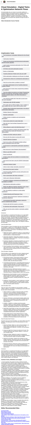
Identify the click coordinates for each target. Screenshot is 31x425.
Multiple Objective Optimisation (10, 112)
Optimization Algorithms (8, 58)
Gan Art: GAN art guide (6, 419)
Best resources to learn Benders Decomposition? (14, 149)
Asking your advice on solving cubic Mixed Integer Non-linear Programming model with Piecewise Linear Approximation (15, 131)
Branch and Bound (7, 154)
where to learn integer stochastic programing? (14, 166)
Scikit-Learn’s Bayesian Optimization (11, 178)
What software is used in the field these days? (14, 127)
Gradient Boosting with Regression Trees (12, 194)
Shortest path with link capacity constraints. (13, 204)
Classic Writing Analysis (6, 412)
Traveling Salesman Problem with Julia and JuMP (14, 73)
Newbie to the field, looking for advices (12, 134)
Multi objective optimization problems (11, 184)
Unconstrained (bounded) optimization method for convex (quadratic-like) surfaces (14, 201)
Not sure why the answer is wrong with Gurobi (14, 137)
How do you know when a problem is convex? (14, 82)
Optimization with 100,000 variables (11, 102)
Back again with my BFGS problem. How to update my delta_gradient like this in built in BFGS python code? (15, 105)
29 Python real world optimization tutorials (13, 68)
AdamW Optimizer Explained (10, 139)
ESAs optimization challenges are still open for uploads (16, 76)
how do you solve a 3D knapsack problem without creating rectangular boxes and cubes (14, 142)
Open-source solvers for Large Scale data (13, 121)
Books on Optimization (8, 71)
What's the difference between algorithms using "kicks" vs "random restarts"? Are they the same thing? (15, 187)
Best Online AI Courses (6, 411)
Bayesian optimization (8, 114)
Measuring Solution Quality (9, 164)
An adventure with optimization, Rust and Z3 (13, 206)
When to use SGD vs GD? (9, 152)
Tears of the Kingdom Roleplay (7, 413)
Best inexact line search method (10, 169)
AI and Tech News (5, 410)
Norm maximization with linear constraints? (13, 175)
